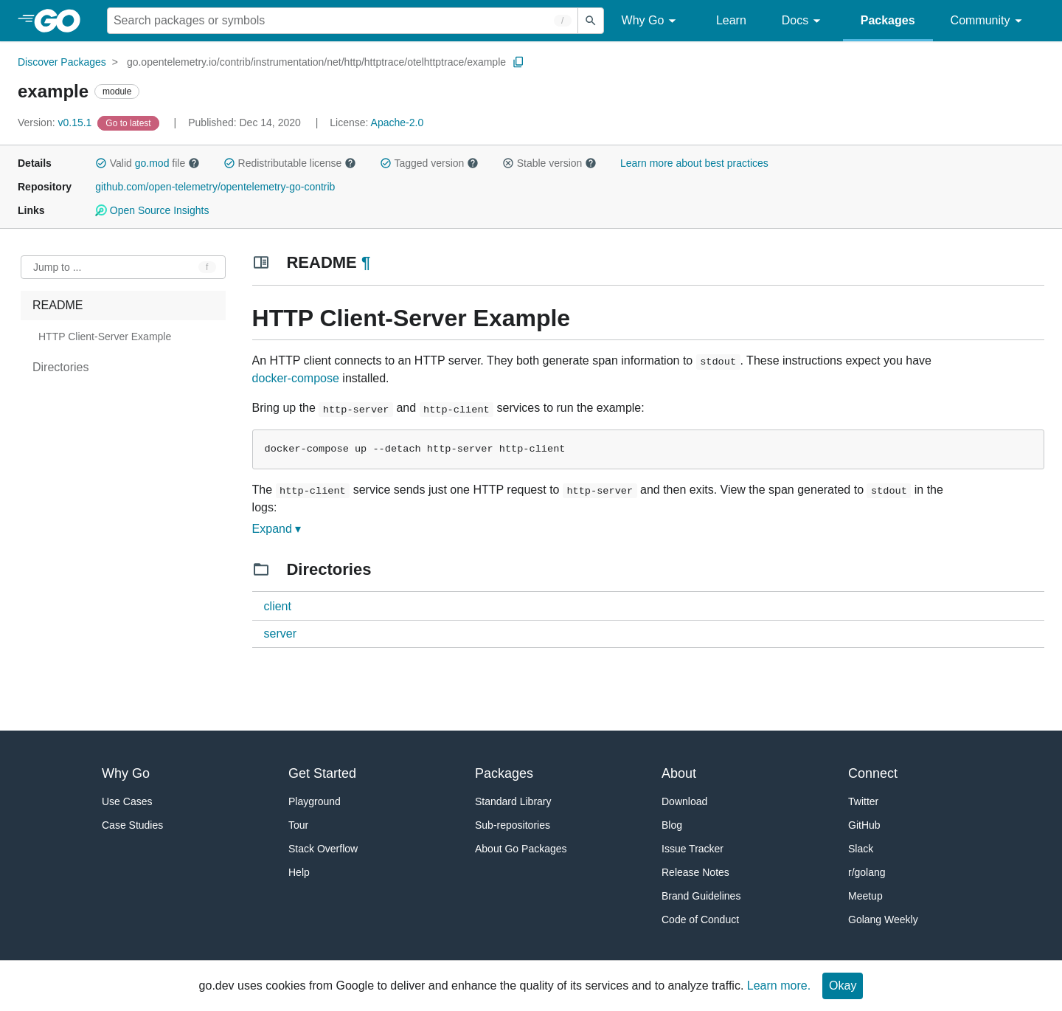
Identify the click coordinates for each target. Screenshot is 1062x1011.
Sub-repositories (512, 825)
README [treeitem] (57, 305)
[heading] (62, 20)
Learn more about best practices (694, 163)
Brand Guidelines (701, 896)
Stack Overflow (323, 849)
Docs (803, 21)
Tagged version (429, 163)
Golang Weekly (883, 919)
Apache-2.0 (397, 122)
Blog (672, 825)
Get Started (322, 773)
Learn (731, 20)
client (277, 606)
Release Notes (695, 872)
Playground (314, 801)
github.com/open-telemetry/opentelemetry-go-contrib (215, 187)
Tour (298, 825)
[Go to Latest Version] (129, 122)
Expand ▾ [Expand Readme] (277, 528)
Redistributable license (289, 163)
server (280, 633)
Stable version (549, 163)
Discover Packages (62, 62)
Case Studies (132, 825)
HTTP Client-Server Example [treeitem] (104, 336)
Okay (842, 985)
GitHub (864, 825)
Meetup (865, 896)
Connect (873, 773)
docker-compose (295, 378)
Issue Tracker (692, 849)
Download (684, 801)
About (679, 773)
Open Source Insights (152, 210)
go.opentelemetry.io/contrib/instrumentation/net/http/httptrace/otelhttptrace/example (316, 62)
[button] (101, 163)
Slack (860, 849)
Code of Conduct (700, 919)
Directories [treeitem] (60, 367)
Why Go (651, 21)
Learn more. (779, 985)
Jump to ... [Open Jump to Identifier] (57, 267)
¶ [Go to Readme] (365, 262)
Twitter (863, 801)
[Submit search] (590, 20)
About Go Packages (521, 849)
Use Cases (127, 801)
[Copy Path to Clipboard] (518, 62)
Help (299, 872)
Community (989, 21)
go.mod (152, 163)
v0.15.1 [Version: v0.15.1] (56, 122)
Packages (888, 20)
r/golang (867, 872)
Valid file (147, 163)
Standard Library (513, 801)
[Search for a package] (342, 20)
